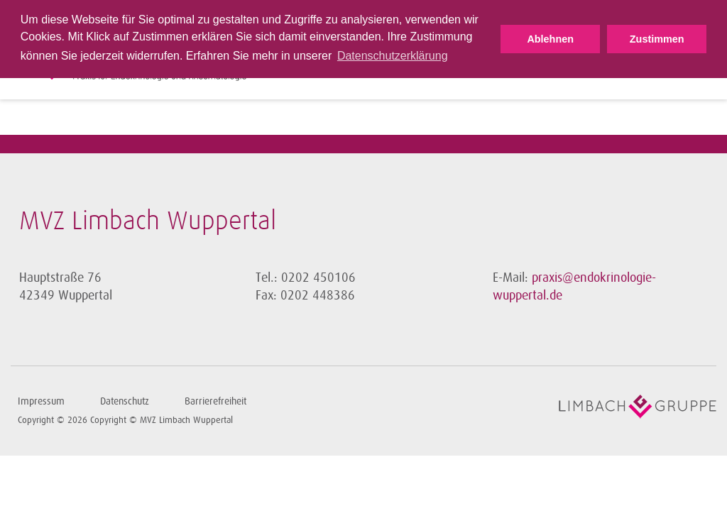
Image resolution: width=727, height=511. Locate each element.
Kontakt (687, 69)
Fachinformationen (606, 69)
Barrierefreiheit (215, 401)
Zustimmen (657, 39)
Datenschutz (124, 401)
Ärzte (450, 69)
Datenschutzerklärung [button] (392, 56)
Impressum (41, 401)
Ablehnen (550, 39)
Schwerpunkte (510, 69)
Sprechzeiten (394, 69)
